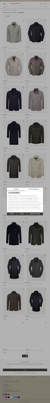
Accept (12, 213)
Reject (22, 213)
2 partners (29, 198)
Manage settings (35, 213)
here (36, 207)
